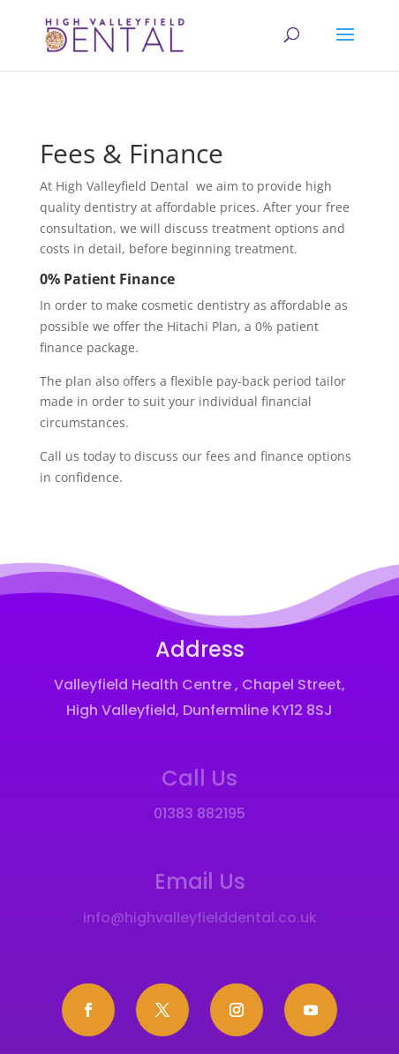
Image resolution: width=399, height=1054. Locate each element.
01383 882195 (199, 813)
